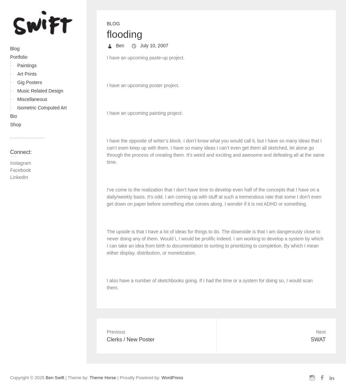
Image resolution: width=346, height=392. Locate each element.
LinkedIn (19, 177)
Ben (119, 45)
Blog (15, 48)
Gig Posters (29, 82)
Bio (13, 116)
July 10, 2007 (153, 45)
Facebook (20, 170)
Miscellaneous (32, 99)
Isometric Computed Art (42, 107)
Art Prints (27, 74)
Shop (15, 124)
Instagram (20, 163)
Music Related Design (40, 91)
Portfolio (18, 57)
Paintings (27, 65)
